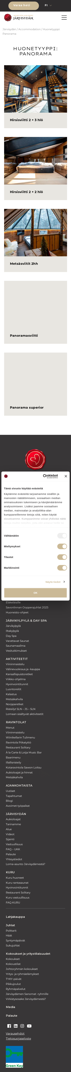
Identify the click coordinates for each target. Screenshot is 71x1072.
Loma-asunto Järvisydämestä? (25, 864)
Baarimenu (13, 758)
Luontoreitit (13, 689)
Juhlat (10, 925)
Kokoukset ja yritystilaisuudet (28, 953)
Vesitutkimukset (16, 651)
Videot (10, 834)
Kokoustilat (13, 964)
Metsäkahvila (14, 699)
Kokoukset (13, 959)
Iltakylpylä (12, 631)
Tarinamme (13, 824)
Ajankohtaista (19, 785)
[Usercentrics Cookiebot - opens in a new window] (43, 476)
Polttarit (11, 931)
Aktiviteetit (17, 659)
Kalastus (11, 694)
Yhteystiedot (14, 859)
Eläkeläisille (13, 602)
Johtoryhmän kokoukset (22, 969)
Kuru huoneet (15, 878)
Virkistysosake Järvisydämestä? (26, 999)
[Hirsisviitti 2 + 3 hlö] (35, 89)
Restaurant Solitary (18, 748)
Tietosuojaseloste (18, 1038)
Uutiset (10, 791)
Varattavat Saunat (17, 641)
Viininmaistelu (15, 664)
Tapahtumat (14, 796)
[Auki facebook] (9, 1026)
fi (47, 5)
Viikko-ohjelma (16, 679)
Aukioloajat (13, 819)
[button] (60, 5)
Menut (10, 728)
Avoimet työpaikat (18, 806)
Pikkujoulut (13, 984)
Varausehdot (15, 1033)
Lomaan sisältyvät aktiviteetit (24, 714)
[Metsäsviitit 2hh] (35, 232)
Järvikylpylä (13, 626)
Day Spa (11, 636)
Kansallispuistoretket (19, 674)
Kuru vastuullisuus (17, 898)
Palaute (11, 854)
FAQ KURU (13, 903)
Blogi (9, 801)
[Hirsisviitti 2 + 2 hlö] (35, 160)
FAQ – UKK (13, 849)
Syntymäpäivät (15, 941)
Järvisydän (9, 29)
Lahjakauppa (15, 916)
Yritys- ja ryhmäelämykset (22, 974)
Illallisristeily (13, 763)
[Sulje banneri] (66, 476)
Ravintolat (16, 722)
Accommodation (29, 29)
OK (36, 592)
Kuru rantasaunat (17, 883)
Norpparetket (14, 704)
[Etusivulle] (18, 17)
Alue (9, 829)
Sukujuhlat (13, 946)
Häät (9, 936)
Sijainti (10, 839)
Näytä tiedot (53, 581)
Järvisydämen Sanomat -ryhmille (27, 994)
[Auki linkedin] (15, 1026)
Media (10, 1007)
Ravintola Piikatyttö (18, 743)
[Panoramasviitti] (35, 304)
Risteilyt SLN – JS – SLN (20, 709)
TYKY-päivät (13, 979)
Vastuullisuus (14, 844)
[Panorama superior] (35, 376)
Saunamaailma (15, 646)
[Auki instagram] (22, 1026)
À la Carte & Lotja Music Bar (24, 753)
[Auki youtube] (29, 1026)
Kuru (10, 872)
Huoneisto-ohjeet (17, 612)
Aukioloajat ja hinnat (19, 773)
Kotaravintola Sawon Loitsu (23, 768)
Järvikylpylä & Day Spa (26, 620)
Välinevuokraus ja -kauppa (23, 669)
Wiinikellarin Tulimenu (20, 738)
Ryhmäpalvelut (15, 989)
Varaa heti (22, 5)
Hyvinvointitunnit (17, 684)
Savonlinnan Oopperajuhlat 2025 (27, 607)
